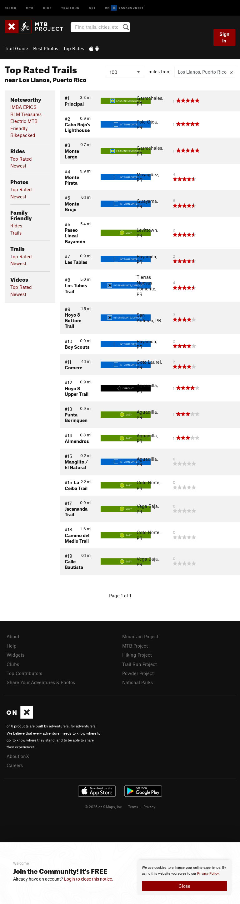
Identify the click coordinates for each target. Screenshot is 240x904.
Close (184, 886)
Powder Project (138, 673)
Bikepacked (22, 135)
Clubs (13, 664)
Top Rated (21, 159)
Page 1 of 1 (120, 595)
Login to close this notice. (88, 879)
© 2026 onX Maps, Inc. (104, 806)
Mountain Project (140, 636)
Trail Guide (16, 48)
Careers (15, 765)
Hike (47, 8)
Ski (92, 8)
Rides (16, 225)
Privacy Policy (208, 874)
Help (12, 646)
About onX (18, 756)
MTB (30, 8)
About (13, 636)
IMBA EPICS (23, 107)
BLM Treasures (26, 114)
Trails (16, 233)
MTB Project (135, 646)
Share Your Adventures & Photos (41, 682)
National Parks (137, 682)
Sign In (224, 37)
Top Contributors (24, 673)
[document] (184, 878)
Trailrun (70, 8)
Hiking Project (137, 655)
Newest (18, 165)
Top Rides (73, 48)
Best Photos (45, 48)
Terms (133, 806)
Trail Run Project (139, 664)
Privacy (149, 806)
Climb (11, 8)
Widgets (15, 655)
